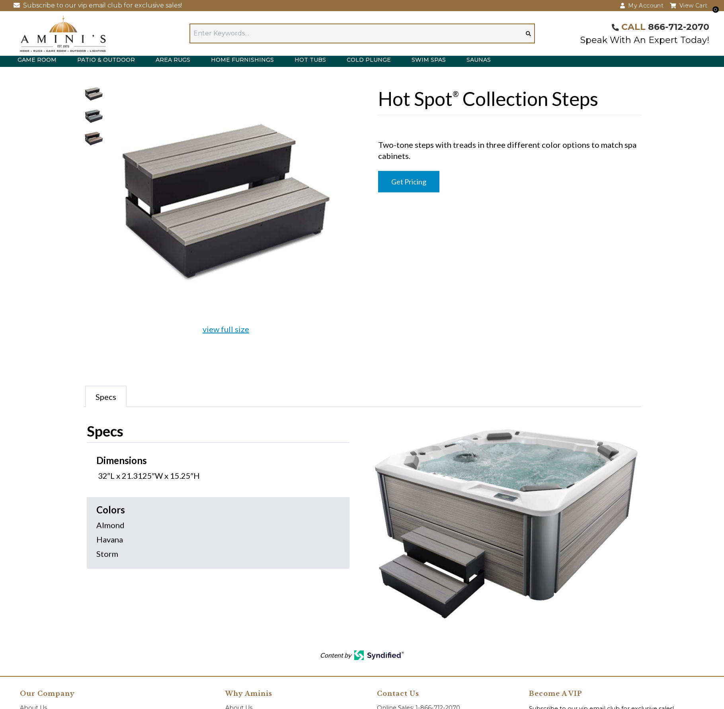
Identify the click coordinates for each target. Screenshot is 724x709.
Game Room (37, 59)
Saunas (478, 59)
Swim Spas (429, 59)
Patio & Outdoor (106, 59)
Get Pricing (408, 181)
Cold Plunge (369, 59)
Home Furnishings (242, 59)
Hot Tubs (310, 59)
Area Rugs (173, 59)
